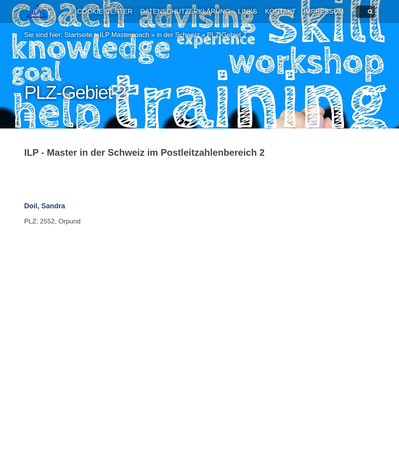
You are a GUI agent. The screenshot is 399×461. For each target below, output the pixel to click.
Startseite (78, 35)
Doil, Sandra (44, 206)
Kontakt (280, 11)
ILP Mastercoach (124, 35)
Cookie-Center (104, 11)
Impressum (324, 11)
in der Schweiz (178, 35)
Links (247, 11)
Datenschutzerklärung (185, 11)
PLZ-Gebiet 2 (226, 35)
